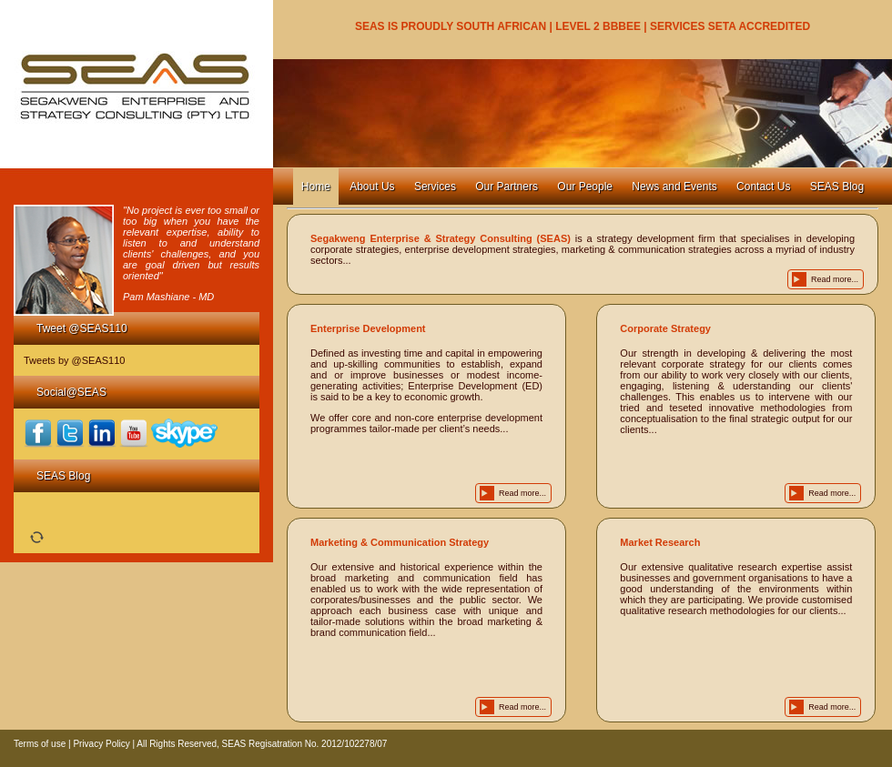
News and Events (674, 186)
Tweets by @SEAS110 (74, 360)
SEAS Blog (837, 186)
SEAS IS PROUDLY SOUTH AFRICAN (450, 26)
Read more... (834, 279)
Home (315, 186)
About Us (372, 186)
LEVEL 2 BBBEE (598, 26)
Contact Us (763, 186)
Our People (585, 186)
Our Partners (506, 186)
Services (435, 186)
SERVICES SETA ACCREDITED (730, 26)
